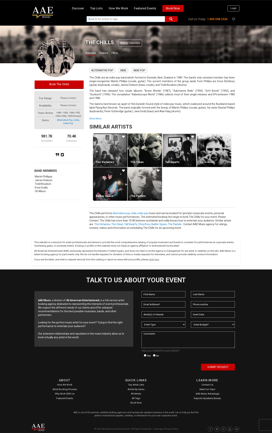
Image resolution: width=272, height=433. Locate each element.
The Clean (137, 162)
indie (76, 120)
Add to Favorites (130, 43)
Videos (108, 53)
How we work (118, 8)
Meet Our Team (207, 389)
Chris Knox (207, 162)
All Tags (136, 398)
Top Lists (96, 8)
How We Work (64, 384)
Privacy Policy (171, 429)
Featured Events (145, 8)
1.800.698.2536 (217, 19)
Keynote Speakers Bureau (207, 398)
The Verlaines (105, 162)
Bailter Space (104, 196)
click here (154, 259)
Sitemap (158, 429)
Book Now (173, 8)
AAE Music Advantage (207, 393)
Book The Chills (59, 84)
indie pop (68, 123)
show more (95, 118)
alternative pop (65, 120)
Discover (78, 8)
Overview (92, 53)
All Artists (136, 393)
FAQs (121, 53)
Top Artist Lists (136, 384)
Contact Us (207, 384)
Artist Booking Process (65, 389)
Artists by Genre (136, 389)
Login (233, 8)
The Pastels (138, 196)
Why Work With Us (64, 393)
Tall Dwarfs (172, 162)
